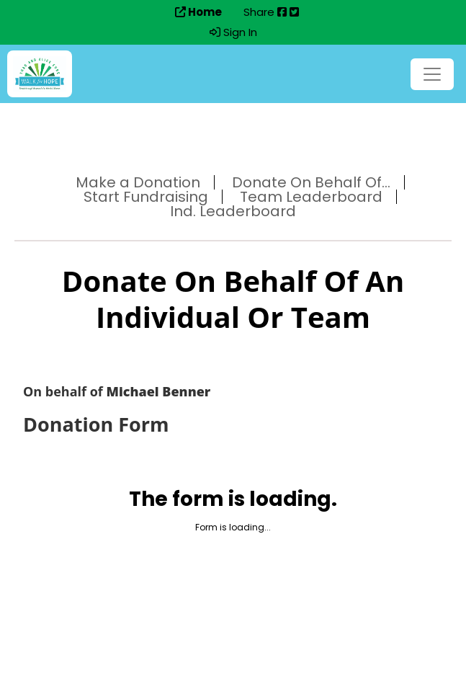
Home (198, 12)
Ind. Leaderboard (233, 211)
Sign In (233, 32)
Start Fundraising (146, 197)
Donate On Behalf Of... (311, 182)
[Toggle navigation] (432, 74)
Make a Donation (138, 182)
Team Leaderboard (311, 197)
